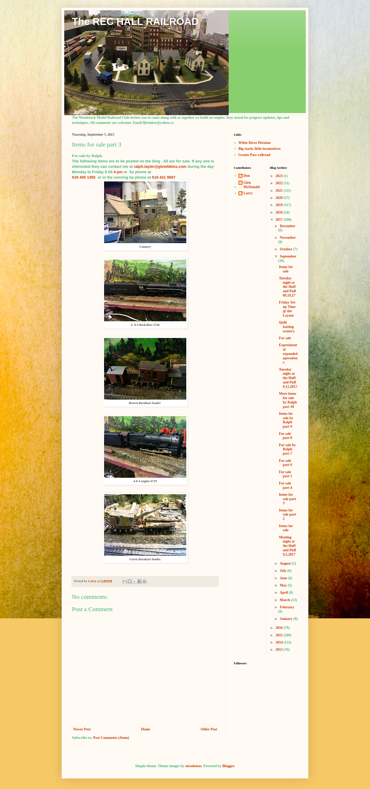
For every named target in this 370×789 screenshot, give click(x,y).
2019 (279, 205)
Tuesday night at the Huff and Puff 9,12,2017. (288, 378)
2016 (279, 628)
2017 (279, 220)
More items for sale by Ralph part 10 (288, 400)
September (288, 256)
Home (145, 729)
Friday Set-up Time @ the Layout (287, 308)
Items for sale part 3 (287, 499)
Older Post (209, 729)
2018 (279, 212)
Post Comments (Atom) (111, 738)
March (285, 600)
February (287, 607)
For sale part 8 (285, 436)
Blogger (228, 766)
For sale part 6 (285, 463)
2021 (279, 190)
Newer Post (82, 729)
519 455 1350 (83, 177)
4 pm (118, 172)
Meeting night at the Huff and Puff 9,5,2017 (287, 545)
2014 (279, 642)
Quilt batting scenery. (287, 326)
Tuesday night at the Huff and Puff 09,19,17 (287, 286)
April (284, 592)
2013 (279, 650)
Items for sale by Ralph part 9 (286, 420)
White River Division (254, 143)
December (287, 226)
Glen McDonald (252, 185)
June (284, 578)
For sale (285, 338)
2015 (279, 635)
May (284, 585)
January (286, 619)
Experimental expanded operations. (288, 353)
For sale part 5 (285, 474)
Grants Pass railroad (254, 155)
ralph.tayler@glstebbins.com (160, 166)
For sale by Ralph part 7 (287, 449)
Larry (248, 193)
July (283, 571)
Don (247, 176)
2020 (279, 198)
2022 (279, 183)
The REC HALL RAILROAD (135, 21)
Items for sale (286, 269)
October (286, 249)
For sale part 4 (285, 485)
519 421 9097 (163, 177)
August (286, 563)
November (288, 238)
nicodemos (194, 766)
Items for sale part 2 (287, 514)
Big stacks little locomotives (259, 149)
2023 (279, 176)
